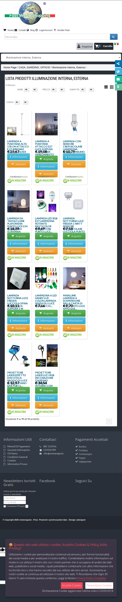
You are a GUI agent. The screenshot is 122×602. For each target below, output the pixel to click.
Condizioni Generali (17, 457)
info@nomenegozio (54, 453)
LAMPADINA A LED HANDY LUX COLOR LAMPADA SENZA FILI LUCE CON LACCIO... (46, 301)
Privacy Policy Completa (91, 578)
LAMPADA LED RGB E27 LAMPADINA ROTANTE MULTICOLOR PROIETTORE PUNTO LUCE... (46, 225)
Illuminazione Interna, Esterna (68, 67)
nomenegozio (25, 520)
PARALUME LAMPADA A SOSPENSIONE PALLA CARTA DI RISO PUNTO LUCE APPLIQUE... (74, 302)
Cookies (11, 460)
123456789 (49, 450)
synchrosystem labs (57, 520)
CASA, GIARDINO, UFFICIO (34, 67)
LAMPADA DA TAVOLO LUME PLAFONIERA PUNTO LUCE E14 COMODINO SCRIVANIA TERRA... (17, 226)
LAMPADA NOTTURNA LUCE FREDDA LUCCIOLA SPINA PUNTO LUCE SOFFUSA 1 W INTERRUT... (17, 303)
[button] (103, 46)
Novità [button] (9, 30)
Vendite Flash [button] (62, 30)
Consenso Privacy (16, 506)
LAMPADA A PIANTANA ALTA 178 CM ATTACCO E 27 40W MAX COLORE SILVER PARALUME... (18, 148)
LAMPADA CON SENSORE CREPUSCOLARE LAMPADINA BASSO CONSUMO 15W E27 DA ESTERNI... (74, 149)
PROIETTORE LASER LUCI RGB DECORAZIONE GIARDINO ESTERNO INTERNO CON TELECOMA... (44, 380)
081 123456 (49, 446)
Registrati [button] (84, 46)
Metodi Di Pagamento (18, 446)
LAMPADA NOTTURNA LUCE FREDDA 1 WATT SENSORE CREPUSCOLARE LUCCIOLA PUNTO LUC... (74, 226)
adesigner (81, 520)
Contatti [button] (20, 30)
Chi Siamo (12, 453)
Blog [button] (31, 30)
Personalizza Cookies (99, 585)
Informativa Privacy (17, 464)
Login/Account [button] (44, 30)
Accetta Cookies (71, 585)
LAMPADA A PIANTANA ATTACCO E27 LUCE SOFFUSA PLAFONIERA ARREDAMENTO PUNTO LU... (44, 149)
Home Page (10, 67)
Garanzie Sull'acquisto (18, 450)
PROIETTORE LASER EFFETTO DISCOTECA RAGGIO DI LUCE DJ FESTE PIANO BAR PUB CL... (17, 379)
